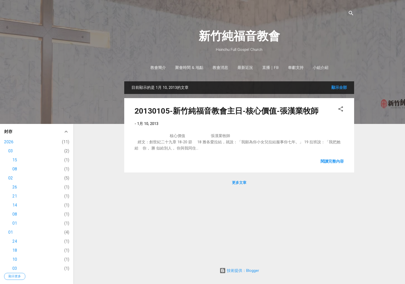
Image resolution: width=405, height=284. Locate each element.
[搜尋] (351, 14)
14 (14, 205)
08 (14, 169)
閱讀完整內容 (332, 161)
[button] (341, 110)
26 (14, 187)
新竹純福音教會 (239, 36)
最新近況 (245, 67)
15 (14, 159)
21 (14, 196)
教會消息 (220, 67)
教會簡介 (158, 67)
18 (14, 250)
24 (14, 241)
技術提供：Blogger (239, 270)
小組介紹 (320, 67)
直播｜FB (270, 67)
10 (14, 259)
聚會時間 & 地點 (189, 67)
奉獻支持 (295, 67)
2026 (8, 141)
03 (10, 150)
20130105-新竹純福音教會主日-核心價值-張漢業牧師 (226, 110)
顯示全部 (339, 87)
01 (14, 223)
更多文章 (239, 182)
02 (10, 178)
